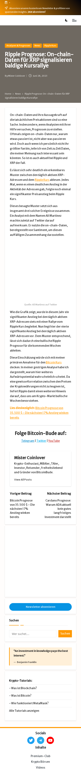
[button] (23, 448)
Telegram (27, 409)
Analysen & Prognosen (18, 45)
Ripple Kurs (50, 45)
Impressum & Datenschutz (24, 762)
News (37, 45)
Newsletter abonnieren (40, 552)
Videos (40, 713)
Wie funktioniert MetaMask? (29, 648)
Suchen (14, 565)
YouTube (54, 409)
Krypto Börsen (40, 707)
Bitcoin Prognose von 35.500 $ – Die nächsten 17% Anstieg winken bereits (39, 381)
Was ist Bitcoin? (21, 641)
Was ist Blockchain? (24, 633)
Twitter (41, 409)
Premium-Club (40, 701)
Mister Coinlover (29, 426)
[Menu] (74, 20)
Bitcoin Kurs (54, 331)
